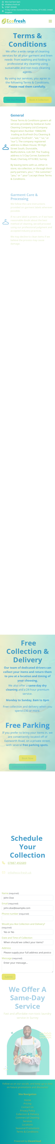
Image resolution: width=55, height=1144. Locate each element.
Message (12, 961)
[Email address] (3, 5)
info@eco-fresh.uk (12, 4)
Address (6, 951)
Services (27, 1121)
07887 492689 (11, 7)
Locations (27, 1124)
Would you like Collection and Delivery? (23, 929)
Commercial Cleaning (27, 1117)
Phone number (15, 917)
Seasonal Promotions (27, 1128)
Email (10, 907)
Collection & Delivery (27, 1114)
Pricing (27, 1103)
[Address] (3, 11)
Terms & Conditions (27, 1131)
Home (27, 1100)
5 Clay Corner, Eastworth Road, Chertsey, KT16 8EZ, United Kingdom (29, 11)
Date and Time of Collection (17, 941)
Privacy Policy (27, 1110)
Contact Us (27, 1107)
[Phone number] (3, 7)
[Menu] (50, 21)
